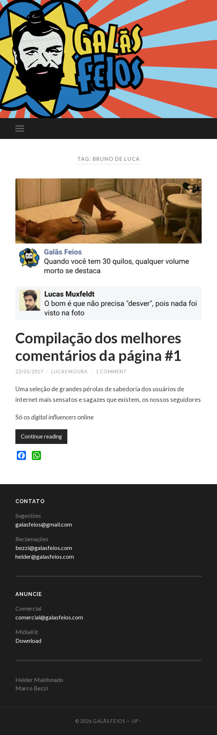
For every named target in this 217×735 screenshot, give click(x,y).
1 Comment (111, 371)
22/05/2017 (29, 371)
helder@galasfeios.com (44, 556)
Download (28, 640)
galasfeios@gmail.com (43, 524)
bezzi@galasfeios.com (43, 547)
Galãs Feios (109, 721)
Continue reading (41, 436)
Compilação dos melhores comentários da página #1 (98, 346)
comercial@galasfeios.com (49, 617)
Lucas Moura (69, 371)
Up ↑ (137, 721)
